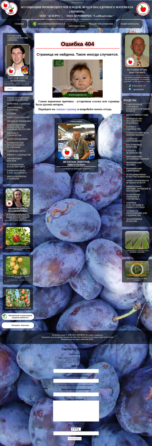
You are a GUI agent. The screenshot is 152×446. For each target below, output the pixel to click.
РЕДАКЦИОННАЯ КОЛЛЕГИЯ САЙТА (16, 166)
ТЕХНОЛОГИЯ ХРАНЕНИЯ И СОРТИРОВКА (133, 197)
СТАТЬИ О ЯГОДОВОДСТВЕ (134, 152)
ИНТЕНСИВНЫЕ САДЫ (137, 115)
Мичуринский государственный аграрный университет (20, 316)
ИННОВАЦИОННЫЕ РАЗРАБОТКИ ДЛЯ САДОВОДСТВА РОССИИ (18, 127)
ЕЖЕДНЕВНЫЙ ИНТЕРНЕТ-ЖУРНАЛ (52, 24)
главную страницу (66, 109)
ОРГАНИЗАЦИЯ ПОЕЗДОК (14, 160)
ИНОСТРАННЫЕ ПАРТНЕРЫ (14, 109)
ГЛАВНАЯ (19, 24)
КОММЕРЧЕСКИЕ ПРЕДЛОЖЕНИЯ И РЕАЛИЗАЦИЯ (16, 145)
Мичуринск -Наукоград (20, 325)
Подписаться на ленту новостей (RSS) (77, 339)
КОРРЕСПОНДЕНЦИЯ (17, 139)
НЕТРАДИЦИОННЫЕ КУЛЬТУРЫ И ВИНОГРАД (138, 176)
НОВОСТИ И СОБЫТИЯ (18, 117)
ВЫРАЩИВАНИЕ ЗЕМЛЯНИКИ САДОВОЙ (137, 158)
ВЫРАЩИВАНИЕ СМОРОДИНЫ (134, 170)
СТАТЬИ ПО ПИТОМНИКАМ (133, 140)
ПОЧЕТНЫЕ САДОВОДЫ (18, 104)
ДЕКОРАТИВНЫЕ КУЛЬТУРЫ (134, 220)
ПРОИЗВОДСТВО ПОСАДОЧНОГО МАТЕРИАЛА (134, 121)
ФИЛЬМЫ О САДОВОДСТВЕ (14, 134)
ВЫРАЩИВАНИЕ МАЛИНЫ (134, 164)
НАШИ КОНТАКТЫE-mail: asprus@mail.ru (17, 172)
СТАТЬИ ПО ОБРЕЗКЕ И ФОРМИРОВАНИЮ (137, 134)
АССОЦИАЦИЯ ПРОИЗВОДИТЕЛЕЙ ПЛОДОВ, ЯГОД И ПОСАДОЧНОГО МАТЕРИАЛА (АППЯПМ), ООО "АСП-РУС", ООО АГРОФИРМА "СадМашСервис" (77, 11)
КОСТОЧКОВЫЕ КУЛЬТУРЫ (134, 146)
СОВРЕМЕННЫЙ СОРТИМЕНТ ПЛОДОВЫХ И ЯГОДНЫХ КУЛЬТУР (138, 108)
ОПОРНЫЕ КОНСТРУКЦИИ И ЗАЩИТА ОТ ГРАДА (135, 205)
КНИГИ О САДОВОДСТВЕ (19, 155)
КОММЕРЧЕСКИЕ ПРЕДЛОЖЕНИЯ (96, 24)
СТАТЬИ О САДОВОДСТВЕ (133, 128)
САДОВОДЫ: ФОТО (16, 151)
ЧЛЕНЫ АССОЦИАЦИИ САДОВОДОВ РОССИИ (18, 99)
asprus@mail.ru (25, 220)
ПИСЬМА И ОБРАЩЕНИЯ (19, 121)
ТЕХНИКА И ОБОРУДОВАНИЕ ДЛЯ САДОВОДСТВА (136, 213)
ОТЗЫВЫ (11, 114)
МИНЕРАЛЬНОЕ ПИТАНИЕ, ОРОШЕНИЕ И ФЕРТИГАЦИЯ (138, 189)
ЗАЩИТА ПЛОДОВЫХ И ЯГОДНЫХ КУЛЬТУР (137, 182)
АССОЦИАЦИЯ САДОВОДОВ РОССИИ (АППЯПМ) (17, 38)
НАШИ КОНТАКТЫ (130, 24)
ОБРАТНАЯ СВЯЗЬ (76, 26)
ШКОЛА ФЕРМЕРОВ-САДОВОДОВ (17, 178)
